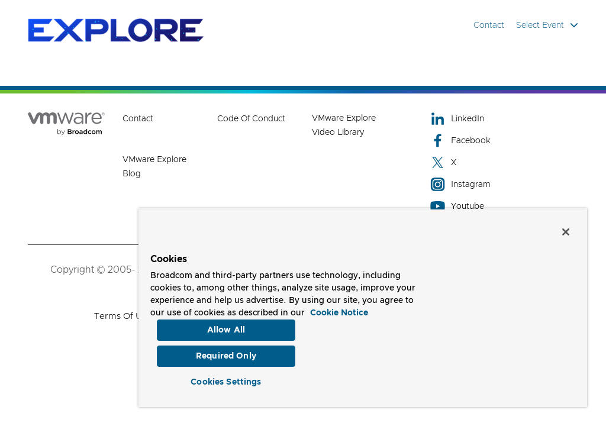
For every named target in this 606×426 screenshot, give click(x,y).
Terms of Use (123, 316)
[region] (362, 306)
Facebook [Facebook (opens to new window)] (460, 140)
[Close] (566, 229)
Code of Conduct (251, 119)
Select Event (547, 25)
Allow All (226, 327)
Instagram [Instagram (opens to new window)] (460, 184)
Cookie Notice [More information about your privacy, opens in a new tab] (339, 310)
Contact (488, 25)
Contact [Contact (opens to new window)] (138, 119)
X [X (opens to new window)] (443, 162)
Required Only (226, 354)
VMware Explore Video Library (344, 125)
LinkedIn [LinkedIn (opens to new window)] (457, 118)
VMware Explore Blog (154, 167)
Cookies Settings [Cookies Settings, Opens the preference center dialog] (226, 381)
